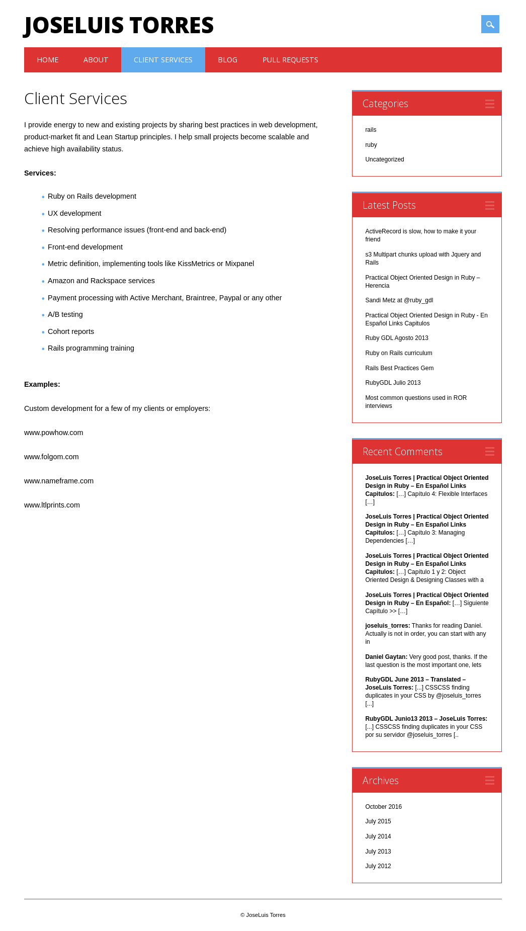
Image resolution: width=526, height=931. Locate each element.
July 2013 (378, 851)
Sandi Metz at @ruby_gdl (399, 300)
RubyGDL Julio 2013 (392, 382)
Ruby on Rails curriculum (398, 353)
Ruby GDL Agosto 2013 (396, 338)
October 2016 (383, 806)
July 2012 (378, 866)
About (96, 59)
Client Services (163, 59)
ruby (371, 144)
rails (370, 129)
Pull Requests (290, 59)
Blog (227, 59)
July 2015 (378, 821)
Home (47, 59)
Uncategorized (384, 159)
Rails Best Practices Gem (399, 368)
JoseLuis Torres (119, 25)
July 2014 (378, 836)
